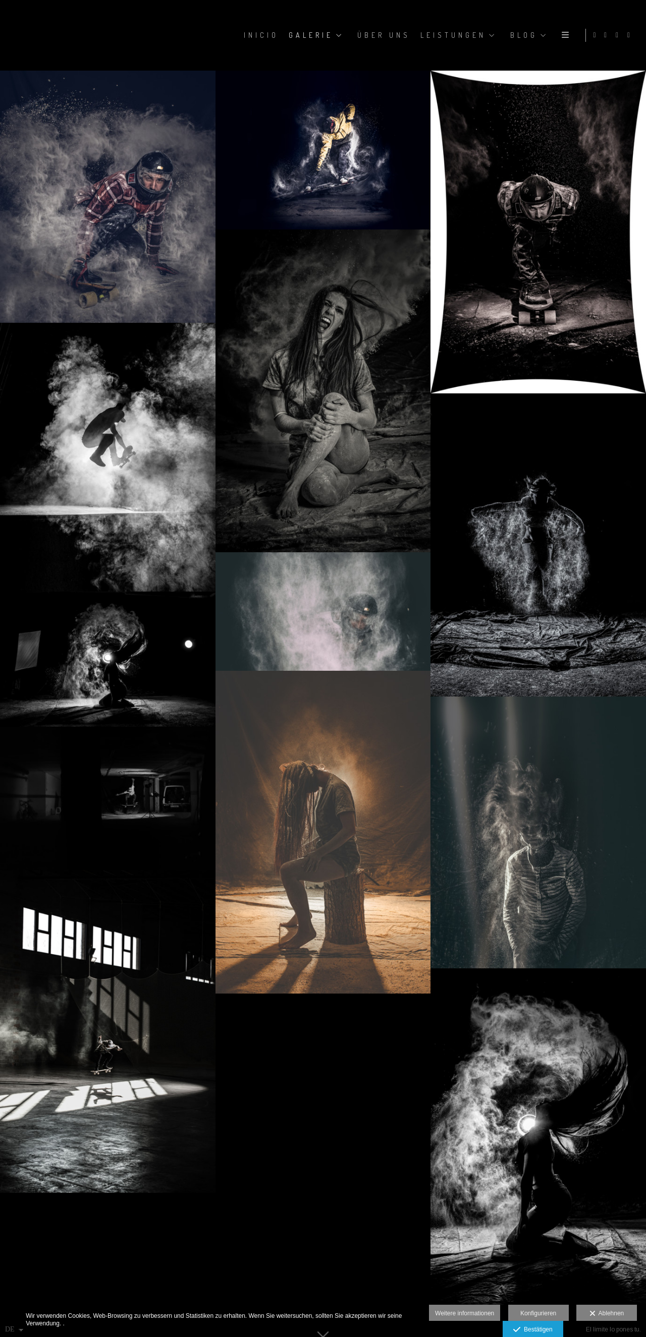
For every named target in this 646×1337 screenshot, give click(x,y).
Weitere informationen (464, 1313)
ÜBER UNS (382, 35)
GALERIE (309, 35)
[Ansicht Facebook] (619, 35)
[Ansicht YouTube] (630, 35)
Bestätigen (532, 1330)
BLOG (522, 35)
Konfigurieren (538, 1313)
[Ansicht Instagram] (607, 35)
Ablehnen (606, 1314)
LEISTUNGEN (451, 35)
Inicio (259, 35)
